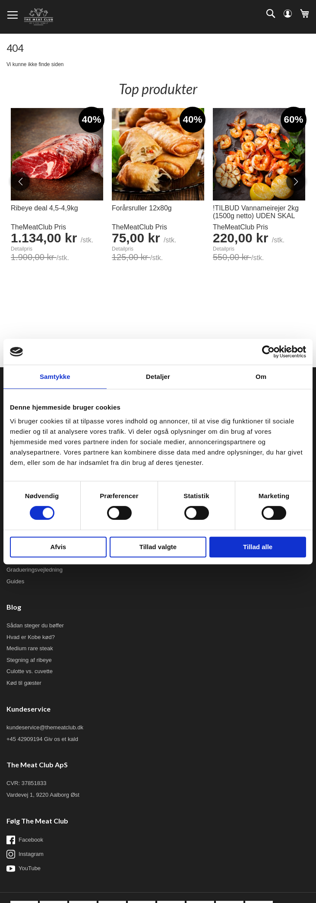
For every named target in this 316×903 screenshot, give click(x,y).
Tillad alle (257, 546)
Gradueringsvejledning (34, 569)
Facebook (24, 840)
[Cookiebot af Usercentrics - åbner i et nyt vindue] (268, 351)
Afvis (58, 546)
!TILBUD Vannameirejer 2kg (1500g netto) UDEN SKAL (256, 211)
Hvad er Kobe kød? (30, 637)
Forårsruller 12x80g (142, 208)
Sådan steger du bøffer (35, 625)
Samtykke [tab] (55, 376)
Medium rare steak (29, 648)
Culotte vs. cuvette (29, 671)
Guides (15, 581)
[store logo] (38, 17)
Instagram (25, 854)
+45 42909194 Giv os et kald (42, 739)
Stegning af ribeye (29, 660)
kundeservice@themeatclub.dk (44, 727)
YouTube (23, 868)
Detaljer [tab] (158, 376)
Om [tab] (261, 376)
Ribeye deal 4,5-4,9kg (44, 208)
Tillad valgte (158, 546)
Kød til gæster (23, 683)
